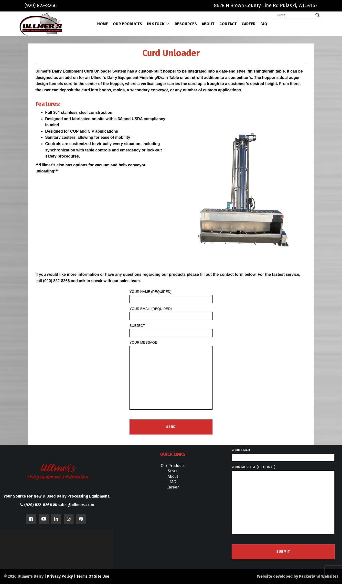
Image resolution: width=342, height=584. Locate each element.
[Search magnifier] (317, 15)
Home (102, 23)
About (208, 23)
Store (173, 471)
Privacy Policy (60, 576)
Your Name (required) (171, 296)
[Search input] (294, 15)
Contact (228, 23)
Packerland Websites (318, 576)
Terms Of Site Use (92, 576)
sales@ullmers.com (73, 504)
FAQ (263, 23)
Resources (186, 23)
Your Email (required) (171, 313)
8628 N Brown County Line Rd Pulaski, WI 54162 (266, 5)
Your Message (171, 375)
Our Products (127, 23)
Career (249, 23)
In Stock (158, 24)
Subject (171, 330)
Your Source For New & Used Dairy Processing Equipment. (57, 496)
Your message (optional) (283, 499)
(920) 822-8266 (40, 5)
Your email (283, 455)
